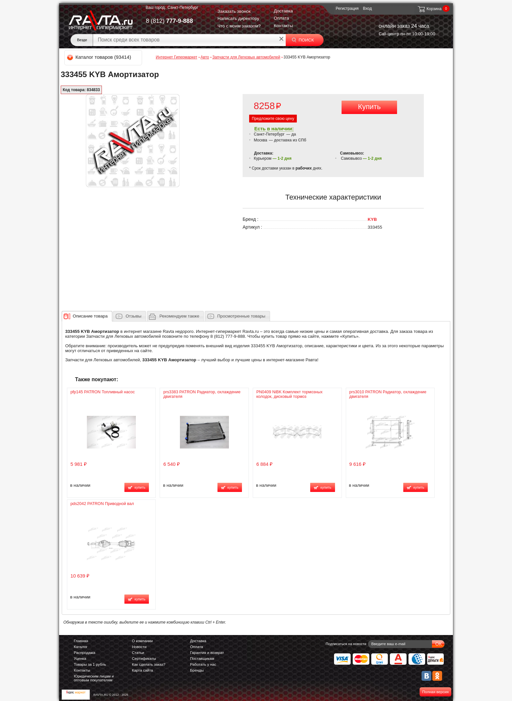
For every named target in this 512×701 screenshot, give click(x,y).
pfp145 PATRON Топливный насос (103, 392)
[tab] (87, 316)
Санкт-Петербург (183, 7)
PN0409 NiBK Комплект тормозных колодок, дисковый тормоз (289, 394)
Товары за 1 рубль (90, 664)
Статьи (138, 653)
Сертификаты (144, 658)
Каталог (81, 647)
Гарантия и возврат (207, 653)
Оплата (281, 18)
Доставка (283, 10)
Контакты (283, 25)
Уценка (80, 658)
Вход (367, 8)
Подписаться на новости (346, 644)
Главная (81, 641)
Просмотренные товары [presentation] (241, 316)
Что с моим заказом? (239, 26)
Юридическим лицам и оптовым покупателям (94, 678)
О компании (142, 641)
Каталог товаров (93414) (99, 57)
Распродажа (84, 653)
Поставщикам (202, 658)
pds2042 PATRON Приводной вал (102, 503)
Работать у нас (203, 664)
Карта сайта (142, 670)
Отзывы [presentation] (133, 316)
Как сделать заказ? (149, 664)
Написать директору (238, 18)
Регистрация (347, 8)
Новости (139, 647)
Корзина (429, 9)
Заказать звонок (234, 11)
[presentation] (90, 316)
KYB (372, 219)
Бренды (197, 670)
